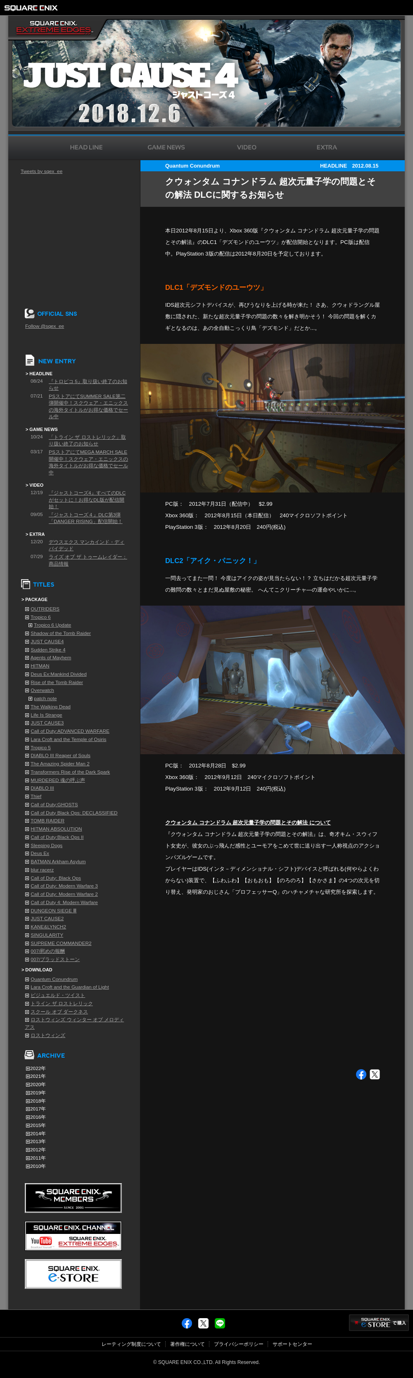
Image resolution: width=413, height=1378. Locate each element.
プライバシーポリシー (238, 1344)
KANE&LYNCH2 (48, 927)
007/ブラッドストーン (55, 959)
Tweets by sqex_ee (41, 171)
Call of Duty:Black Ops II (57, 837)
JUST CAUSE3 (47, 723)
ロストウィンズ (48, 1035)
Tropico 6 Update (52, 625)
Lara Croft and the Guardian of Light (70, 987)
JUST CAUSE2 (47, 918)
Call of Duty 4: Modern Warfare (64, 902)
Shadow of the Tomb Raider (61, 633)
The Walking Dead (51, 707)
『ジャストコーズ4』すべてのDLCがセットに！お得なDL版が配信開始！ (87, 499)
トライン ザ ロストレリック (62, 1003)
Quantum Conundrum (54, 979)
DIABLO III (42, 788)
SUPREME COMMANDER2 (61, 943)
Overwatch (42, 690)
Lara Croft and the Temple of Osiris (68, 739)
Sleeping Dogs (46, 845)
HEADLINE (333, 166)
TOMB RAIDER (47, 821)
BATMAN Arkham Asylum (58, 861)
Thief (36, 796)
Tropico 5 (41, 748)
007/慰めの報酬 (48, 951)
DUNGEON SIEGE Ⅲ (53, 911)
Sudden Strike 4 (48, 650)
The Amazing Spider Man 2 (60, 764)
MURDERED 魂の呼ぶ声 (58, 780)
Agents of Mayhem (51, 658)
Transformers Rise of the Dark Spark (70, 772)
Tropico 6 (41, 617)
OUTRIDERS (45, 609)
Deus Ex (40, 853)
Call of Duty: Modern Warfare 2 (64, 894)
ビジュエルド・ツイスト (58, 995)
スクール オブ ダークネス (59, 1012)
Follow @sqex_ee (44, 326)
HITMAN (40, 666)
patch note (45, 698)
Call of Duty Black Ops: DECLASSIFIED (74, 813)
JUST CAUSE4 (47, 641)
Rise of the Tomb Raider (57, 682)
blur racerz (42, 870)
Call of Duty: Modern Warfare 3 (64, 886)
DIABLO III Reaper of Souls (60, 755)
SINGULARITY (47, 935)
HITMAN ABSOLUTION (56, 829)
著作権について (187, 1344)
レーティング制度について (131, 1344)
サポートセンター (292, 1344)
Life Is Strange (46, 715)
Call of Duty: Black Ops (56, 878)
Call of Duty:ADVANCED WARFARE (70, 731)
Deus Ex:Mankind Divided (58, 674)
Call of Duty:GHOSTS (54, 804)
